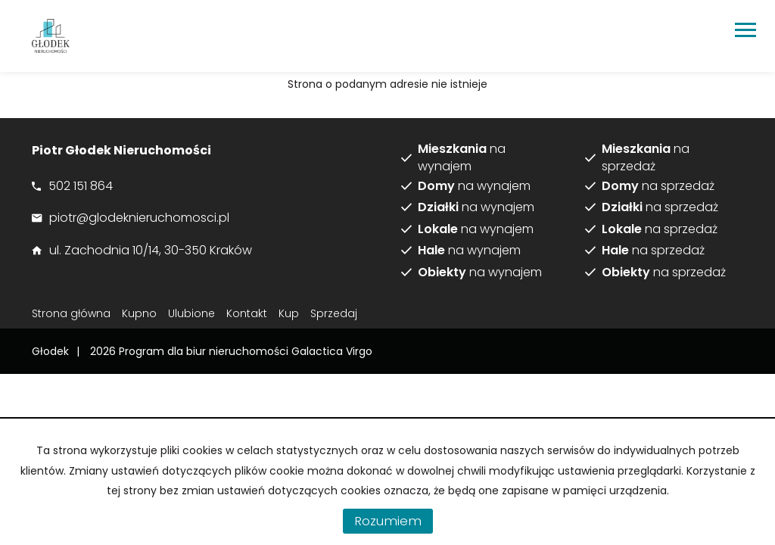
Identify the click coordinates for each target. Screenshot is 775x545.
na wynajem (462, 158)
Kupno (139, 313)
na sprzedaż (645, 158)
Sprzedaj (333, 313)
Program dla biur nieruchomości (205, 351)
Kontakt (246, 313)
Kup (289, 313)
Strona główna (71, 313)
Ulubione (191, 313)
